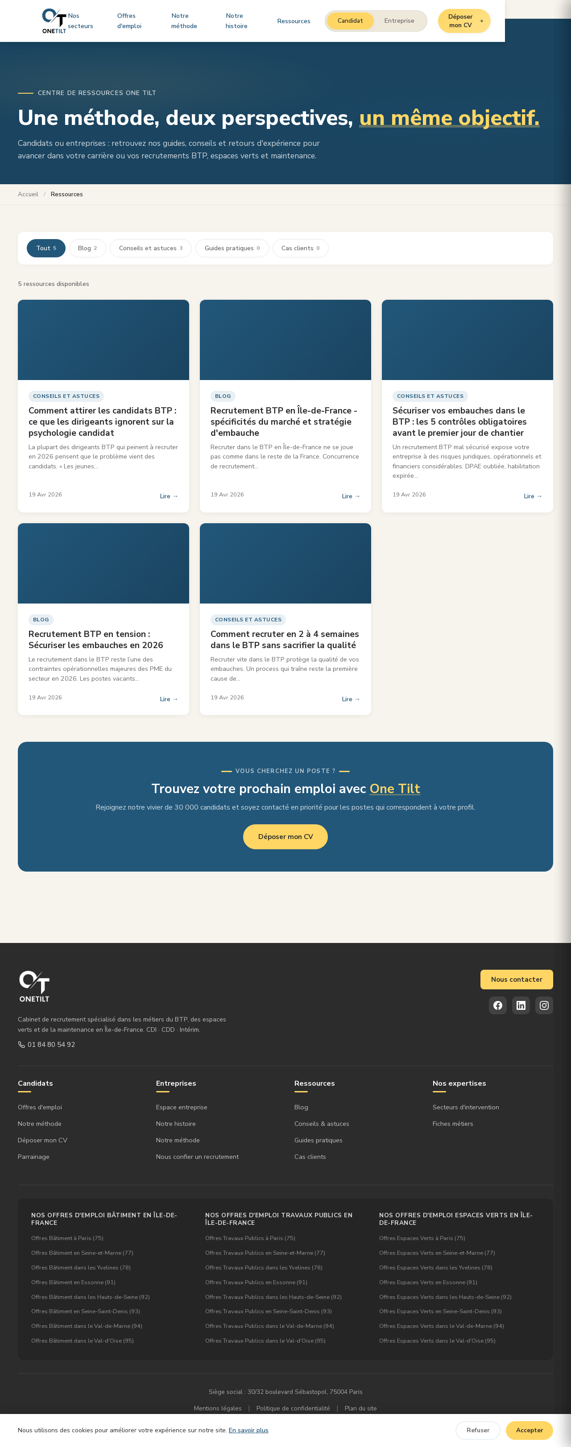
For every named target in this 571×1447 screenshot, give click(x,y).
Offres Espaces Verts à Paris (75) (422, 1239)
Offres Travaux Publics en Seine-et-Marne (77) (265, 1253)
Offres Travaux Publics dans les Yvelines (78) (264, 1268)
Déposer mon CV (520, 21)
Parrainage (34, 1156)
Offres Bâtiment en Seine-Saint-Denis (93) (85, 1312)
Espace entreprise (181, 1107)
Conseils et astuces (151, 248)
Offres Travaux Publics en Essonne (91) (256, 1282)
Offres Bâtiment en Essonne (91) (73, 1282)
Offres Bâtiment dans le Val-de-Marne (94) (86, 1327)
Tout (46, 248)
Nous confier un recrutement (197, 1156)
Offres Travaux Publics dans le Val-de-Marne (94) (269, 1327)
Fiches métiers (453, 1123)
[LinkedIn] (521, 1005)
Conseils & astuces (321, 1123)
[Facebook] (498, 1005)
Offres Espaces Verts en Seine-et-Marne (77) (437, 1253)
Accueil (28, 194)
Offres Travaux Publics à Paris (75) (250, 1239)
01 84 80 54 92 (46, 1044)
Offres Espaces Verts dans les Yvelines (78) (435, 1268)
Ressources (338, 20)
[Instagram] (544, 1005)
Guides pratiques (232, 248)
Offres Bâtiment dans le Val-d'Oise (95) (82, 1341)
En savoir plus (249, 1430)
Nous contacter (516, 979)
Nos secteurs (100, 20)
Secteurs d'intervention (466, 1107)
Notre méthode (222, 20)
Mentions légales (218, 1408)
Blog (88, 248)
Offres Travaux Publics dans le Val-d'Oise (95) (265, 1341)
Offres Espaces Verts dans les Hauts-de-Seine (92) (445, 1297)
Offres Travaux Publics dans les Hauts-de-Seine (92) (273, 1297)
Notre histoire (283, 20)
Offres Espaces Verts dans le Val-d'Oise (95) (437, 1341)
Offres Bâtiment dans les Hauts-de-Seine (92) (90, 1297)
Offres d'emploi (160, 20)
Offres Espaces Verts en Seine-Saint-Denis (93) (440, 1312)
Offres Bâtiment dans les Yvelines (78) (81, 1268)
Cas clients (301, 248)
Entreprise (444, 20)
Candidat (395, 20)
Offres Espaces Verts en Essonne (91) (428, 1282)
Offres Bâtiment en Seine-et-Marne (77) (82, 1253)
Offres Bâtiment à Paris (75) (67, 1239)
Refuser (478, 1430)
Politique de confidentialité (293, 1408)
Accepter (529, 1430)
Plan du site (361, 1408)
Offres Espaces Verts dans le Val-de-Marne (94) (441, 1327)
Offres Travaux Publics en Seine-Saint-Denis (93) (268, 1312)
